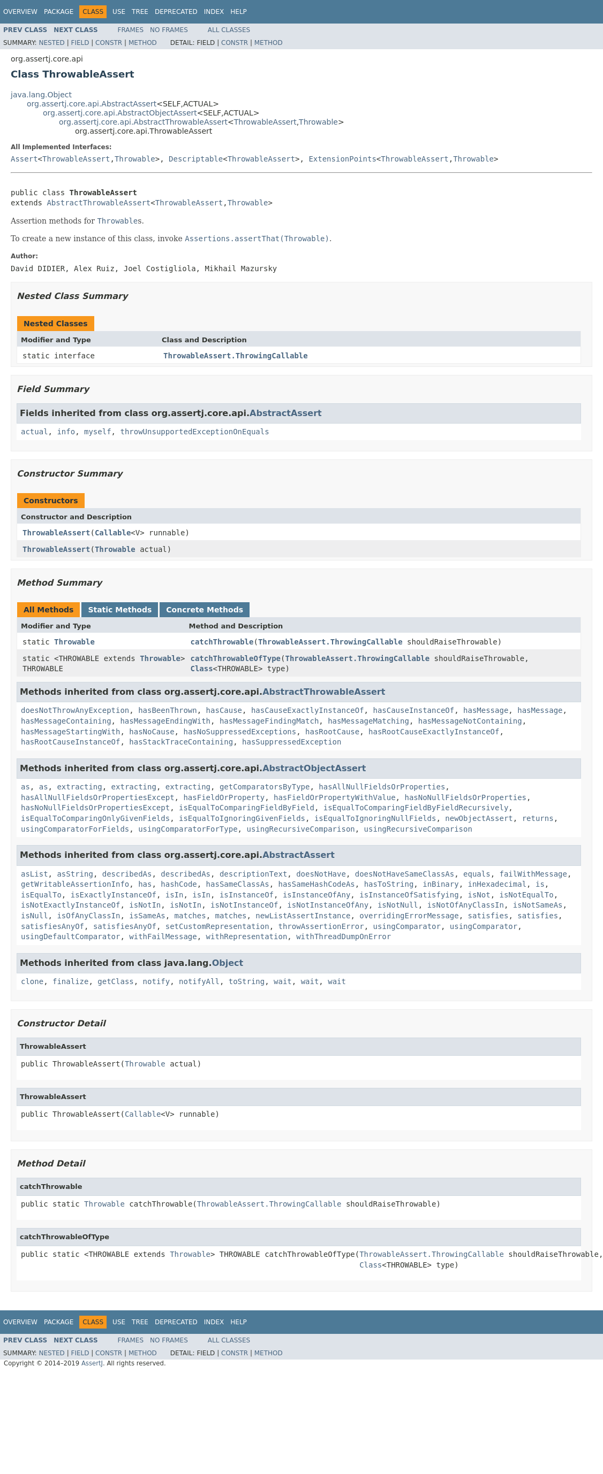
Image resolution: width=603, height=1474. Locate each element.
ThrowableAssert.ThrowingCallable (235, 355)
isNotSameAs (538, 905)
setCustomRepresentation (217, 926)
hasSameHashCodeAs (316, 884)
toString (247, 981)
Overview (20, 12)
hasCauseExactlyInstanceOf (307, 710)
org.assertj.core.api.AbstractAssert (91, 103)
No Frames (169, 30)
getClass (115, 981)
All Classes (229, 30)
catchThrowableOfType (235, 658)
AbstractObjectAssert (314, 768)
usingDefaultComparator (70, 936)
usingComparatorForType (187, 829)
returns (538, 818)
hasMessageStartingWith (70, 731)
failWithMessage (533, 874)
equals (477, 874)
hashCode (179, 884)
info (66, 431)
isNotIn (145, 905)
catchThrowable (221, 642)
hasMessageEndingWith (165, 721)
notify (156, 981)
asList (34, 874)
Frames (131, 30)
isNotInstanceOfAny (327, 905)
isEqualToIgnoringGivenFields (242, 818)
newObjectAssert (478, 818)
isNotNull (398, 905)
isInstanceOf (247, 894)
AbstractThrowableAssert (98, 202)
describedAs (127, 874)
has (145, 884)
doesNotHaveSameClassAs (404, 874)
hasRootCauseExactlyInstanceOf (433, 731)
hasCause (224, 710)
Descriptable (196, 159)
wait (283, 981)
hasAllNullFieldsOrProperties (382, 786)
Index (214, 12)
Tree (140, 12)
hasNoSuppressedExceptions (239, 731)
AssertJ (92, 1363)
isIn (174, 894)
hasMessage (485, 710)
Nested (51, 43)
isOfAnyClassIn (88, 915)
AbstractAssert (286, 413)
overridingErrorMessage (408, 915)
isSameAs (147, 915)
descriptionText (253, 874)
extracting (79, 786)
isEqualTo (41, 894)
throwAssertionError (321, 926)
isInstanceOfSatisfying (408, 894)
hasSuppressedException (291, 742)
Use (118, 12)
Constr (108, 43)
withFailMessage (163, 936)
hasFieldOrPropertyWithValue (335, 797)
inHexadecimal (497, 884)
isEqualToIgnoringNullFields (375, 818)
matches (190, 915)
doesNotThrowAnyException (75, 710)
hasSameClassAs (237, 884)
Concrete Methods (204, 609)
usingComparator (407, 926)
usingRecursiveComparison (300, 829)
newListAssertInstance (302, 915)
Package (58, 12)
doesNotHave (321, 874)
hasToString (389, 884)
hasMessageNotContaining (470, 721)
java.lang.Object (41, 94)
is (540, 884)
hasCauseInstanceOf (413, 710)
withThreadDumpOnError (343, 936)
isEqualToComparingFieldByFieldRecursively (416, 807)
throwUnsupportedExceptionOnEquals (194, 431)
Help (238, 12)
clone (32, 981)
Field (80, 43)
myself (97, 431)
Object (228, 963)
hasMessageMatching (368, 721)
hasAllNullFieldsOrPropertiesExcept (98, 797)
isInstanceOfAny (316, 894)
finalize (70, 981)
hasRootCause (332, 731)
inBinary (440, 884)
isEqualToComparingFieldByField (246, 807)
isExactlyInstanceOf (113, 894)
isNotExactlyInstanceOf (70, 905)
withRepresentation (247, 936)
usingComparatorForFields (75, 829)
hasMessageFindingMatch (269, 721)
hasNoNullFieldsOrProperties (465, 797)
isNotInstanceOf (244, 905)
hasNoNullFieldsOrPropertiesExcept (95, 807)
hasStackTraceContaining (181, 742)
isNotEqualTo (527, 894)
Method (143, 43)
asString (75, 874)
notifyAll (199, 981)
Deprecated (176, 12)
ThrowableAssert (265, 122)
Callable (113, 532)
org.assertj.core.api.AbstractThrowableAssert (143, 122)
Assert (24, 159)
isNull (34, 915)
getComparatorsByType (265, 786)
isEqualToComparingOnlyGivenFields (95, 818)
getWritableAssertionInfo (75, 884)
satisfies (488, 915)
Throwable (318, 122)
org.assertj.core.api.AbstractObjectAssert (120, 113)
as (25, 786)
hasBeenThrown (167, 710)
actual (34, 431)
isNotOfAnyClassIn (465, 905)
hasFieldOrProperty (224, 797)
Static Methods (120, 609)
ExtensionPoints (342, 159)
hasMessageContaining (66, 721)
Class (201, 668)
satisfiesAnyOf (52, 926)
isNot (479, 894)
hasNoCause (151, 731)
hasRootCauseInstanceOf (70, 742)
